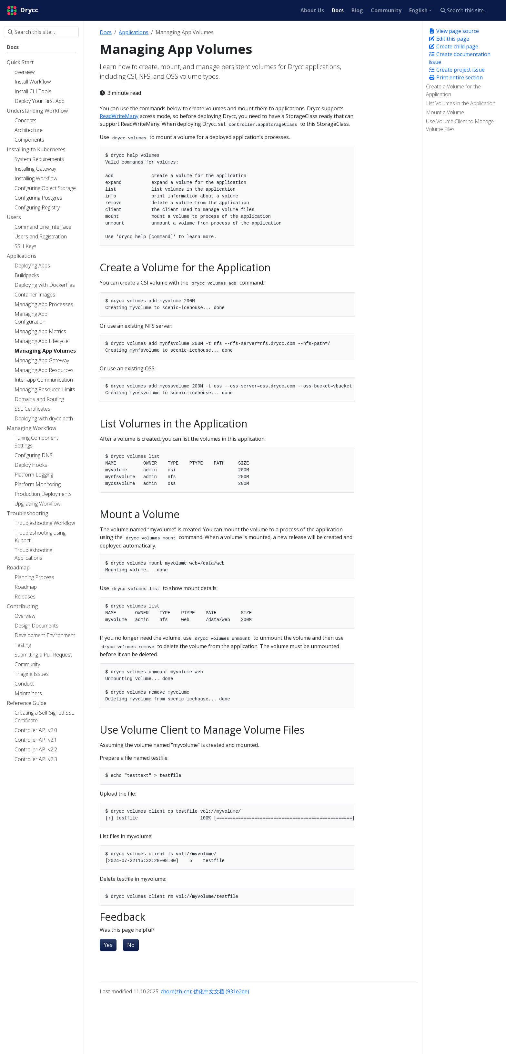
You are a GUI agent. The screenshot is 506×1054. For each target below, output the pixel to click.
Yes (108, 945)
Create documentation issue (460, 58)
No (131, 945)
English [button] (418, 10)
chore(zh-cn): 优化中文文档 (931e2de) (205, 991)
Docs (106, 32)
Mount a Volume (445, 112)
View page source (454, 31)
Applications (133, 32)
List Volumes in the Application (460, 103)
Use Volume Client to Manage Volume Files (460, 125)
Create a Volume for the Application (453, 90)
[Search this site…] (469, 10)
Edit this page (449, 38)
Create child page (453, 46)
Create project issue (457, 69)
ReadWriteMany (119, 116)
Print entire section (456, 77)
